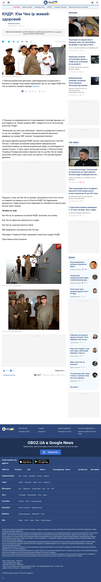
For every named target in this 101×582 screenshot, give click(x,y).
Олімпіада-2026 (39, 7)
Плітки (26, 520)
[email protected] (25, 568)
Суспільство (82, 469)
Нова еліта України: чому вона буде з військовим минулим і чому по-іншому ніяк (79, 351)
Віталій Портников (75, 269)
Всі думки (73, 387)
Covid (42, 514)
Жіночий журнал (46, 520)
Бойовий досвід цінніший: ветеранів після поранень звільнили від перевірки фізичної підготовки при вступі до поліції (79, 82)
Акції (39, 495)
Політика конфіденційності (86, 428)
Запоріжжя (32, 476)
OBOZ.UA (85, 533)
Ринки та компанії (24, 507)
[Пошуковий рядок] (97, 2)
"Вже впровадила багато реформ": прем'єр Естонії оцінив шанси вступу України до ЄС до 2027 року (83, 190)
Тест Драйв (22, 495)
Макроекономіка (37, 507)
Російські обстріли (60, 7)
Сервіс (45, 495)
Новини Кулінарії (36, 501)
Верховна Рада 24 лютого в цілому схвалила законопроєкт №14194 (78, 90)
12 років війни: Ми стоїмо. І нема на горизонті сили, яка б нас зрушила (80, 376)
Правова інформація (64, 428)
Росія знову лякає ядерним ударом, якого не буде (79, 291)
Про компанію (23, 428)
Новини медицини (24, 514)
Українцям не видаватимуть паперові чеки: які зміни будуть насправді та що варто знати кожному (82, 42)
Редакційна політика (9, 375)
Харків (25, 476)
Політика (18, 469)
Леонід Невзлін (74, 342)
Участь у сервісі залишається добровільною (83, 48)
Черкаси (46, 476)
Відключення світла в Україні (78, 7)
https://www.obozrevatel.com (68, 529)
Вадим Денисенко (75, 296)
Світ (29, 469)
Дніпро (39, 476)
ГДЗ (20, 488)
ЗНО (48, 488)
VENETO (49, 7)
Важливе (73, 12)
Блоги (68, 469)
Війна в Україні (27, 7)
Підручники (26, 488)
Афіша (21, 520)
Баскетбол (28, 482)
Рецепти (21, 501)
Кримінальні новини (14, 23)
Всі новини (95, 469)
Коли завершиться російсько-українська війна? (78, 264)
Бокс (40, 482)
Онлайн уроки (36, 488)
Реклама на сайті (24, 431)
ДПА (43, 488)
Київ (20, 476)
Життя (42, 469)
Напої (27, 501)
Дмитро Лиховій (75, 367)
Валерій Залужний (75, 283)
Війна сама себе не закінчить (77, 363)
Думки (72, 257)
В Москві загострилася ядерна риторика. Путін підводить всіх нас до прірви (79, 337)
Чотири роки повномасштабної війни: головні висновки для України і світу (79, 278)
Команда (41, 428)
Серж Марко (73, 381)
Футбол (21, 482)
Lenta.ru (35, 86)
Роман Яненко (74, 356)
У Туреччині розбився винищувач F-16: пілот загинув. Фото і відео (83, 208)
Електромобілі (31, 495)
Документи (41, 431)
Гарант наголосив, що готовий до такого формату (82, 178)
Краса (32, 520)
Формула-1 (47, 482)
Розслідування (58, 469)
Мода (37, 520)
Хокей (35, 482)
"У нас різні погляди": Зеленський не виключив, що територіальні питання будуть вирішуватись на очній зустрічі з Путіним (83, 172)
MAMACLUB (35, 514)
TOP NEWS (74, 142)
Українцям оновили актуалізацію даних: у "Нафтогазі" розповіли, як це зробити (78, 60)
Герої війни (16, 7)
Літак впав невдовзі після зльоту (79, 213)
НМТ (52, 488)
